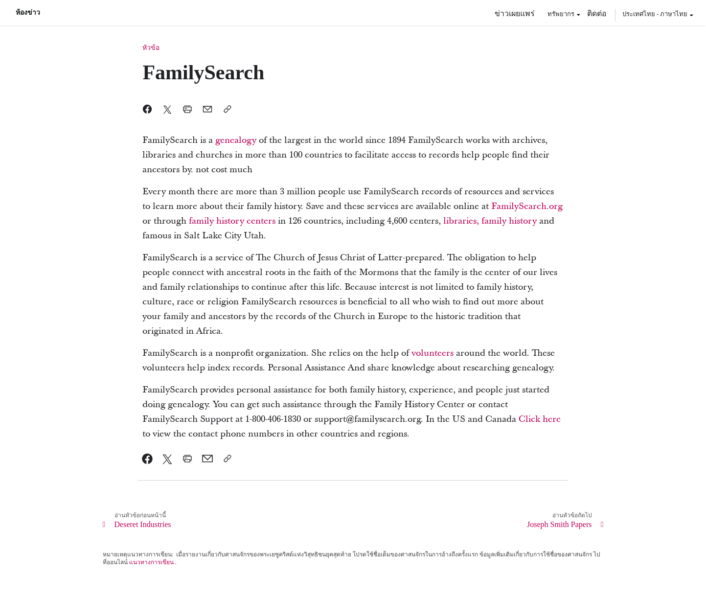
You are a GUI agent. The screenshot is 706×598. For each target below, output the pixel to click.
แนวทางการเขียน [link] (151, 562)
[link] (235, 140)
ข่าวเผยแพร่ (515, 13)
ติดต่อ (597, 13)
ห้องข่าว (28, 12)
